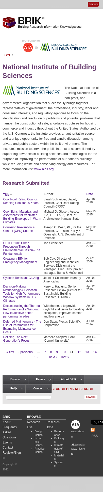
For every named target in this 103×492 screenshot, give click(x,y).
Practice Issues (39, 450)
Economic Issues (38, 442)
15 (36, 357)
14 (95, 352)
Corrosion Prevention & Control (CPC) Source (19, 229)
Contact (38, 388)
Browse (15, 379)
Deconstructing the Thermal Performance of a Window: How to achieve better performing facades (21, 311)
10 (64, 352)
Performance (59, 433)
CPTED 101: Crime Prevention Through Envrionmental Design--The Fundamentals (21, 248)
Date (90, 194)
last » (65, 357)
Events (40, 379)
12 (79, 352)
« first (10, 352)
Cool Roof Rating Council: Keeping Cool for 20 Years (20, 201)
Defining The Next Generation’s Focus (16, 338)
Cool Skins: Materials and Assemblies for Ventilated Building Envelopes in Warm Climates (22, 217)
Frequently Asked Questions (10, 432)
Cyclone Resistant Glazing (21, 278)
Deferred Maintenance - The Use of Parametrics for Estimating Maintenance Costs (22, 327)
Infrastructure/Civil (58, 448)
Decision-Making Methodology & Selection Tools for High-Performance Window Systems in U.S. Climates (21, 294)
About (6, 422)
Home (7, 55)
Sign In (93, 4)
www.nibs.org (44, 169)
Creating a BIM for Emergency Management (20, 260)
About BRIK (68, 379)
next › (53, 357)
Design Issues (39, 433)
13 (87, 352)
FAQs (14, 388)
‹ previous (26, 352)
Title (7, 194)
